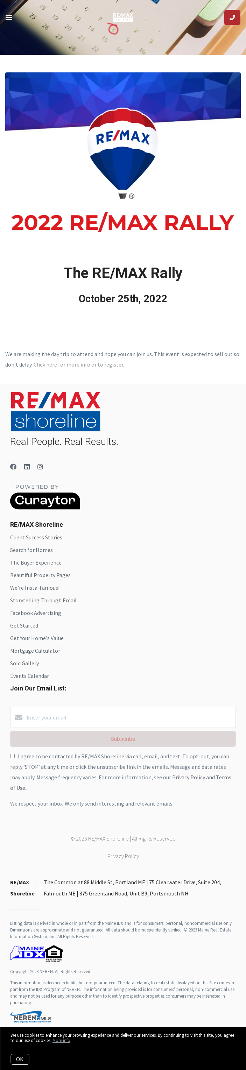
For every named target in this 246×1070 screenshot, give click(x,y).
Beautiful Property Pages (40, 575)
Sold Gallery (24, 663)
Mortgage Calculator (35, 650)
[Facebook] (13, 467)
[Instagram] (40, 467)
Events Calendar (29, 675)
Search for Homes (31, 549)
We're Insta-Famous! (34, 587)
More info (61, 1040)
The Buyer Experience (36, 562)
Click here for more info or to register (78, 364)
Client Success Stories (36, 537)
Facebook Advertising (35, 612)
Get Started (24, 625)
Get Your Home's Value (37, 638)
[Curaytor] (45, 507)
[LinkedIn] (27, 467)
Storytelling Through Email (43, 600)
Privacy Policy (123, 855)
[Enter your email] (130, 717)
